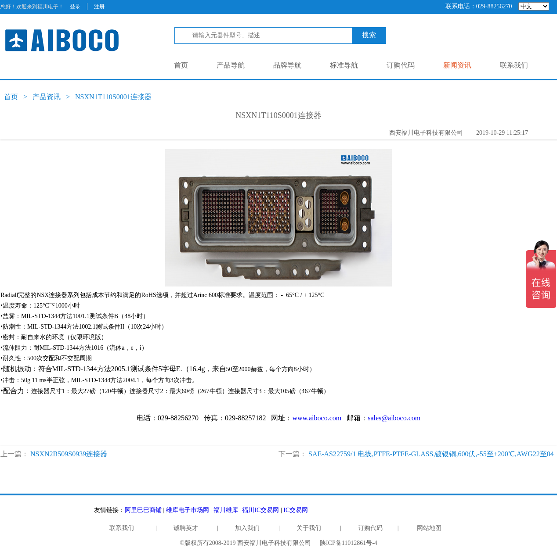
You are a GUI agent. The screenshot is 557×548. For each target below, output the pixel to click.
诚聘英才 (186, 528)
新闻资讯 (457, 65)
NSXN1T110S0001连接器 (113, 96)
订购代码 (401, 65)
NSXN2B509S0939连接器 (68, 454)
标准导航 (344, 65)
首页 (181, 65)
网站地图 (429, 528)
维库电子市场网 (187, 510)
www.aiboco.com (316, 418)
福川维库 (225, 510)
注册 (99, 7)
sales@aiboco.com (394, 418)
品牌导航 (287, 65)
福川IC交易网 (260, 510)
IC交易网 (295, 510)
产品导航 (231, 65)
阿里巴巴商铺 (143, 510)
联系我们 (514, 65)
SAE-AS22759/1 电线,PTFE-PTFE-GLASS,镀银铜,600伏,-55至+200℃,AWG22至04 (431, 454)
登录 (75, 7)
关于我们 (309, 528)
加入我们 (247, 528)
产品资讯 (47, 96)
